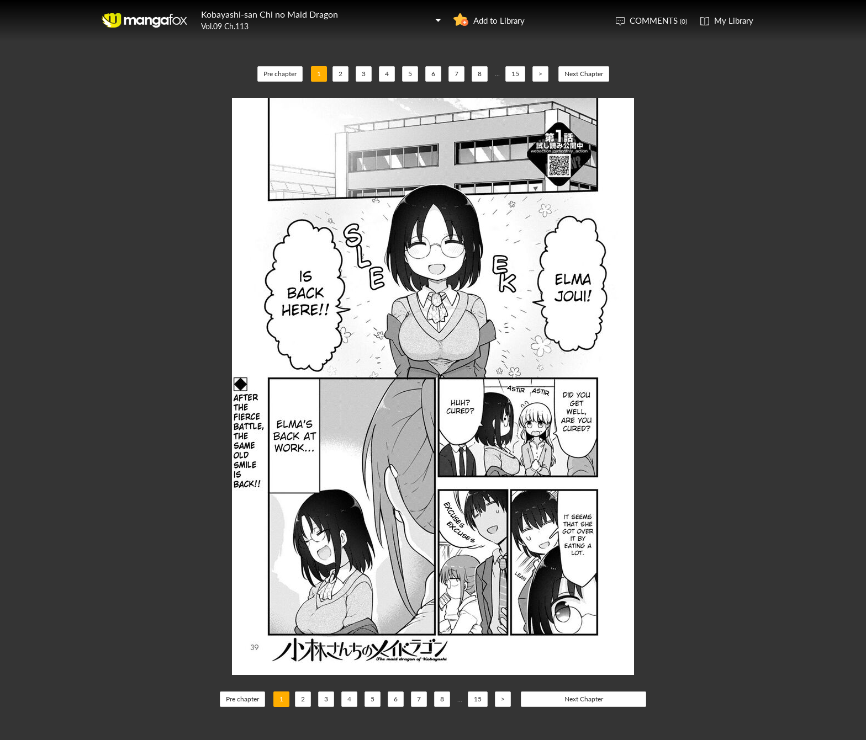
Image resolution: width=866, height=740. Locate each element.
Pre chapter (280, 74)
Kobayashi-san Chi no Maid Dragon (269, 14)
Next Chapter (583, 74)
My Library (733, 20)
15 (515, 74)
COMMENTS (658, 20)
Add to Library (499, 20)
